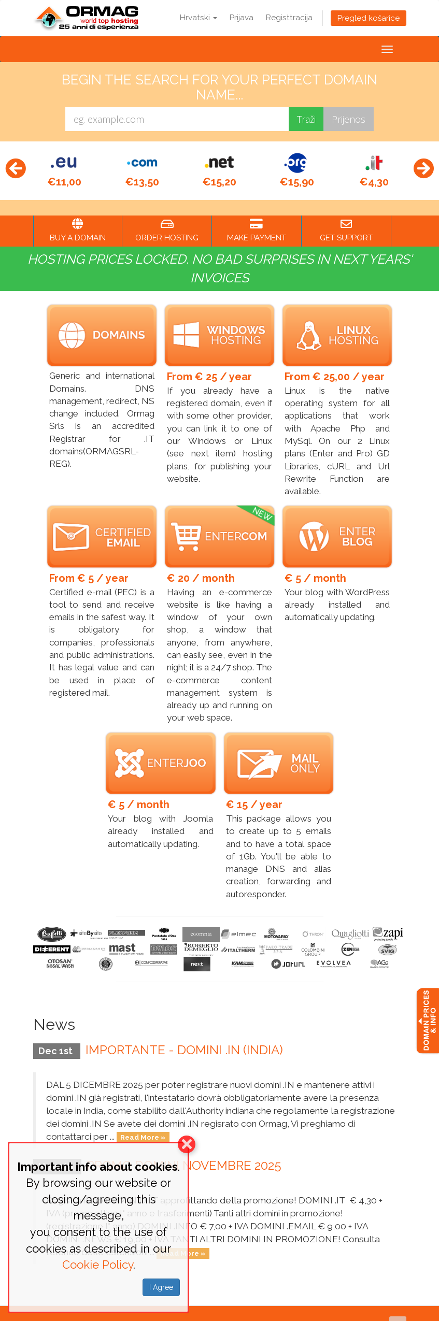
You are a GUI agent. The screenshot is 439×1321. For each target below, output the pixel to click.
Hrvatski (198, 17)
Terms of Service (330, 1307)
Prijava (241, 17)
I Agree (161, 1287)
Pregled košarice (368, 18)
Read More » (142, 1120)
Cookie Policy (97, 1264)
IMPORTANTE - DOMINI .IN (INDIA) (184, 1031)
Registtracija (289, 17)
